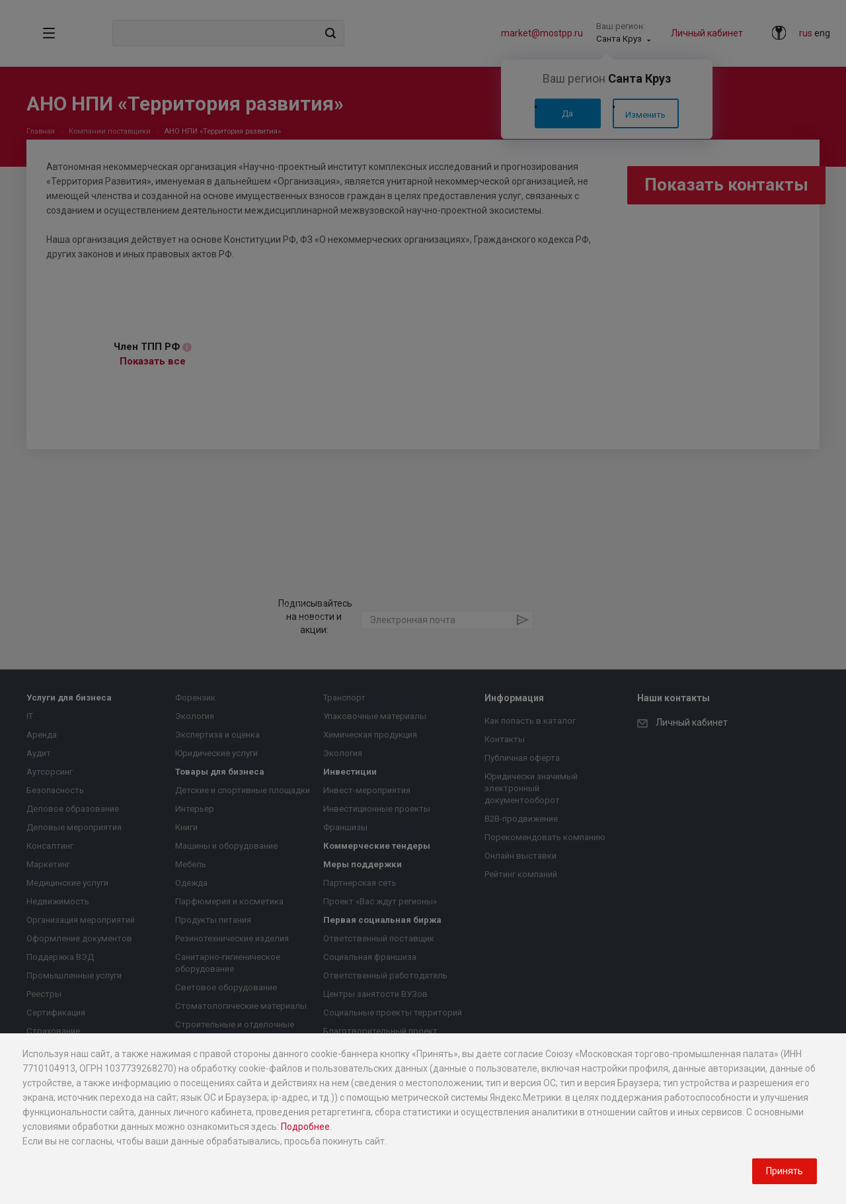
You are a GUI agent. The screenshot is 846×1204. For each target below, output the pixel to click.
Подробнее (305, 1126)
